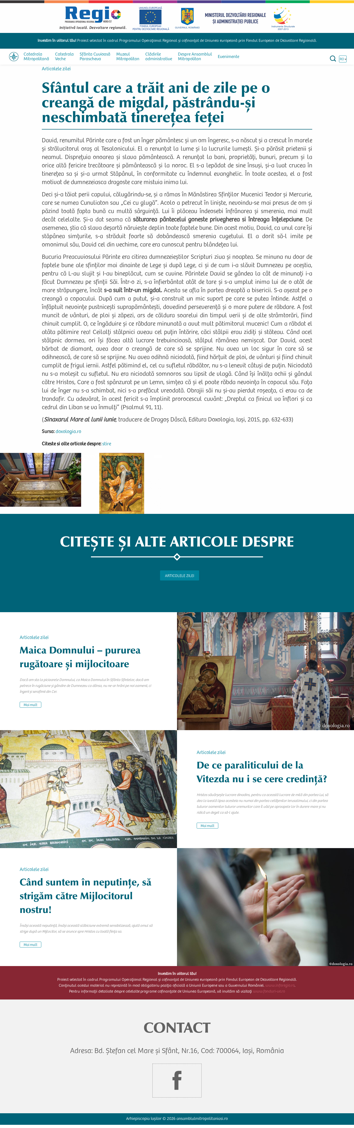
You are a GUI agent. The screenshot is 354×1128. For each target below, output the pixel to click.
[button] (40, 483)
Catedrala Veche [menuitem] (64, 56)
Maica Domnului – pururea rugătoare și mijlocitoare (80, 660)
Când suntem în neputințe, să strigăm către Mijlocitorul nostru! (85, 898)
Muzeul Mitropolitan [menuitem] (127, 56)
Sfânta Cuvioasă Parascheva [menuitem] (95, 56)
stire (106, 447)
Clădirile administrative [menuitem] (158, 56)
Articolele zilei (56, 72)
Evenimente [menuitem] (228, 57)
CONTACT (177, 1030)
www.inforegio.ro (280, 989)
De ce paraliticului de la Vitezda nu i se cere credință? (262, 775)
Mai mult (30, 708)
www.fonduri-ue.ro (269, 995)
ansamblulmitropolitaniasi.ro (202, 1122)
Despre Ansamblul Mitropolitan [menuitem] (195, 56)
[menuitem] (13, 56)
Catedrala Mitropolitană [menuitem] (36, 56)
